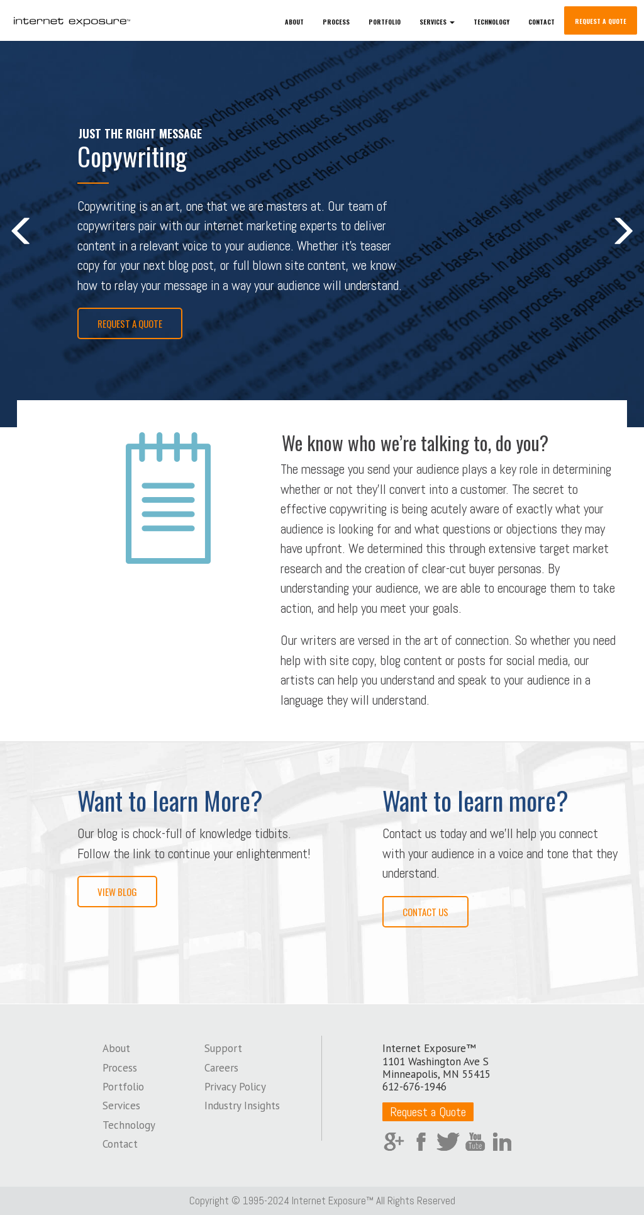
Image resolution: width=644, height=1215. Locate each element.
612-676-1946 (414, 1087)
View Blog (117, 892)
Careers (221, 1068)
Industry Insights (242, 1105)
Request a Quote (600, 21)
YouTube (475, 1142)
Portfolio (385, 21)
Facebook (421, 1142)
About (294, 21)
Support (223, 1048)
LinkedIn (502, 1142)
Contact (541, 21)
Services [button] (437, 21)
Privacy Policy (235, 1087)
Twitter (448, 1142)
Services (121, 1105)
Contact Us (425, 912)
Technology (491, 21)
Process (336, 21)
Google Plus (394, 1142)
